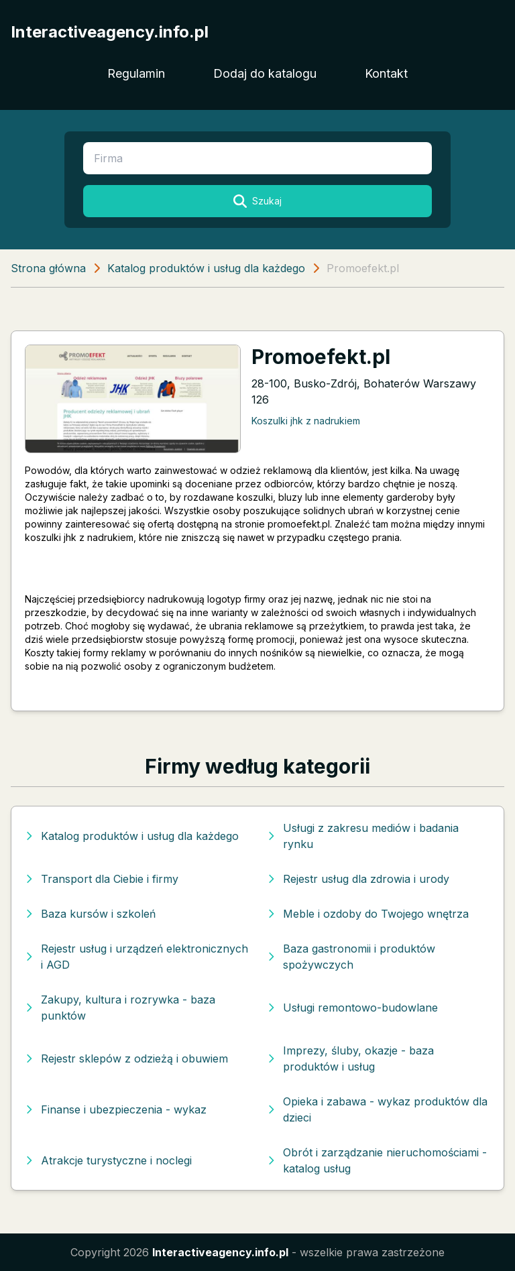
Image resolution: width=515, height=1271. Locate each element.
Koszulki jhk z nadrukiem (305, 420)
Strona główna (48, 268)
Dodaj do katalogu (265, 73)
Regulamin (136, 73)
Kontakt (386, 73)
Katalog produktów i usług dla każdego (206, 268)
